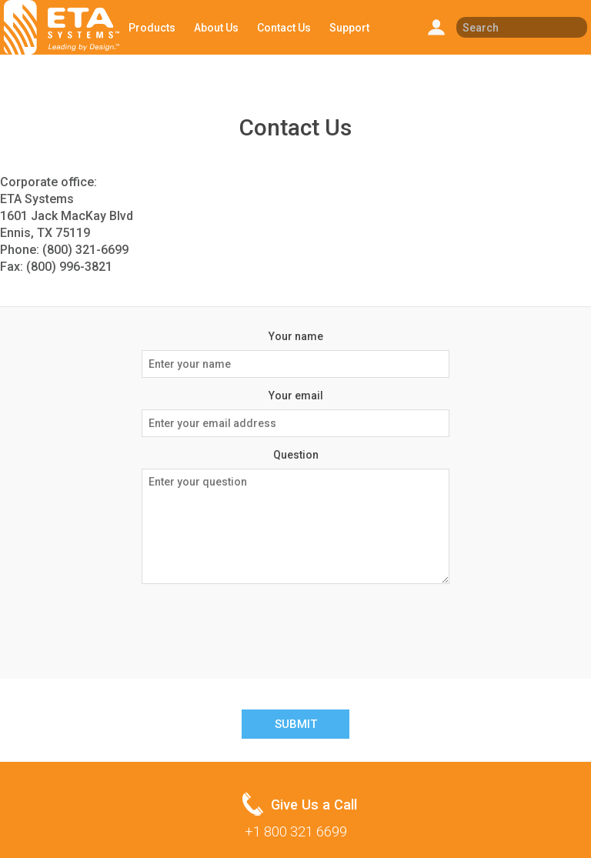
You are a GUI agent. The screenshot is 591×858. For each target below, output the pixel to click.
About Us (216, 28)
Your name (296, 336)
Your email (296, 395)
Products (152, 28)
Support (349, 28)
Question (296, 455)
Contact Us (284, 28)
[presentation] (295, 626)
